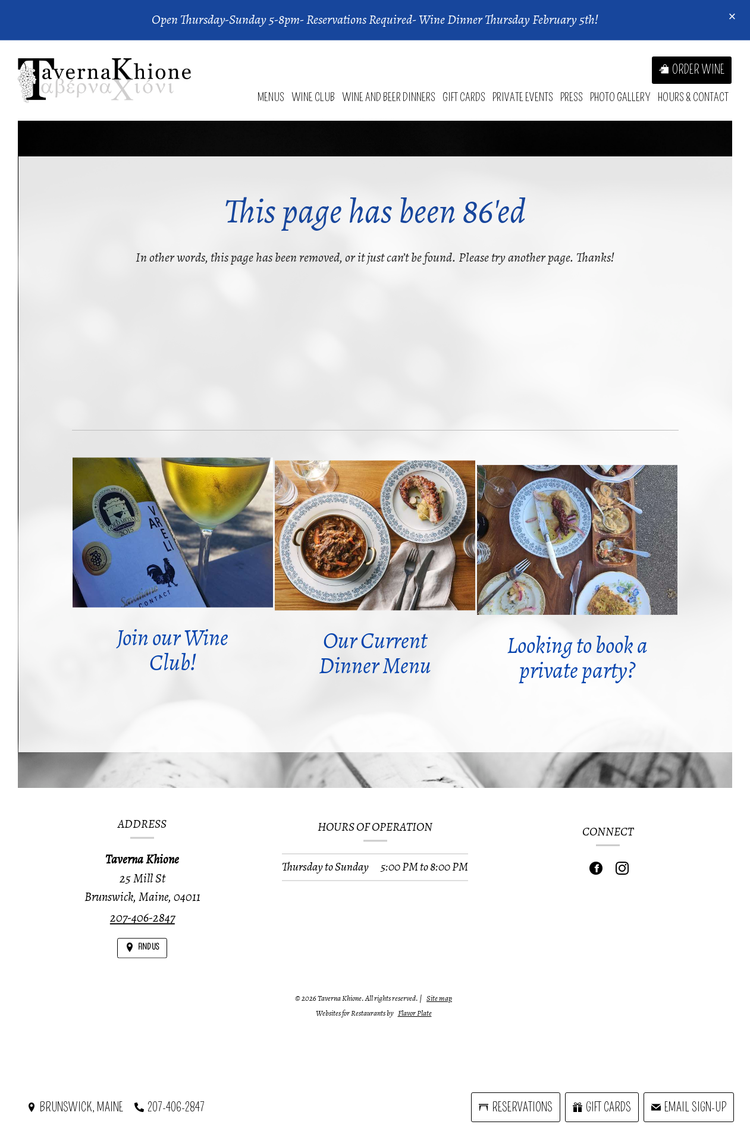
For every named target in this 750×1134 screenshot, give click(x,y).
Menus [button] (271, 97)
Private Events (522, 97)
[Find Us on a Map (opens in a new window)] (142, 956)
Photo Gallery (620, 97)
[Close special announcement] (732, 17)
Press (571, 97)
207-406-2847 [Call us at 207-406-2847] (142, 926)
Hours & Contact (693, 97)
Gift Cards (464, 97)
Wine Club (313, 97)
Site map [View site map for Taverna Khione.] (439, 998)
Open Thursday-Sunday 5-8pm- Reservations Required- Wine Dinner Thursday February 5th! (375, 20)
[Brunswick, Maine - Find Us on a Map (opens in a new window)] (75, 1107)
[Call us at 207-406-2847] (169, 1107)
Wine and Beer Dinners (388, 97)
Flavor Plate (415, 1013)
